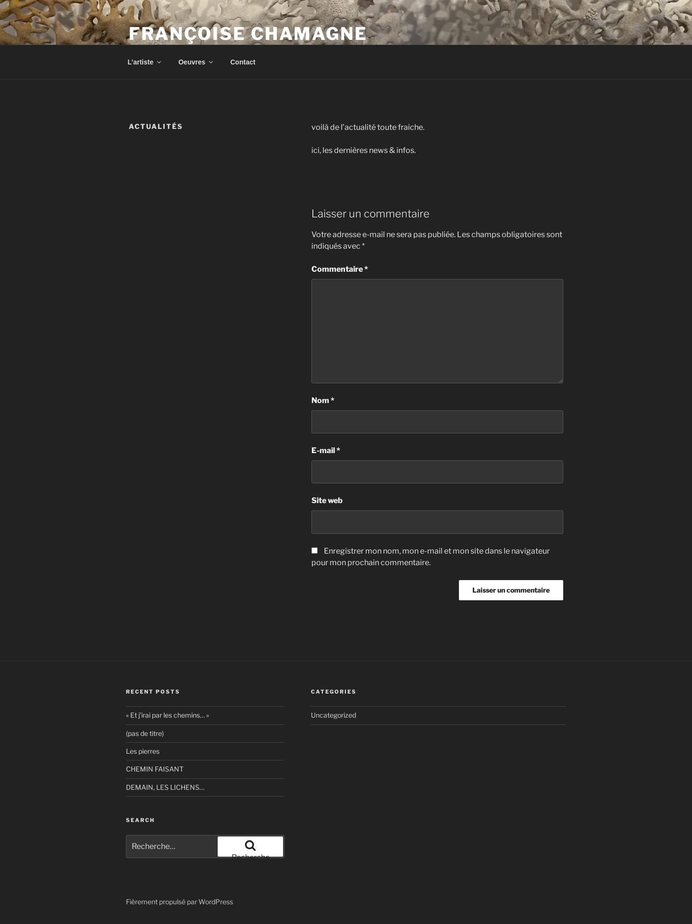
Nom (322, 400)
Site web (327, 500)
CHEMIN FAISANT (155, 769)
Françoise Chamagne (248, 33)
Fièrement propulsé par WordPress (179, 902)
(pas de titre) (145, 733)
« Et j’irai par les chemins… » (167, 715)
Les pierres (143, 751)
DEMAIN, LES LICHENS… (165, 787)
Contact (242, 62)
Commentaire (339, 269)
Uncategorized (333, 715)
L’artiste (145, 62)
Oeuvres (196, 62)
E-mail (325, 450)
